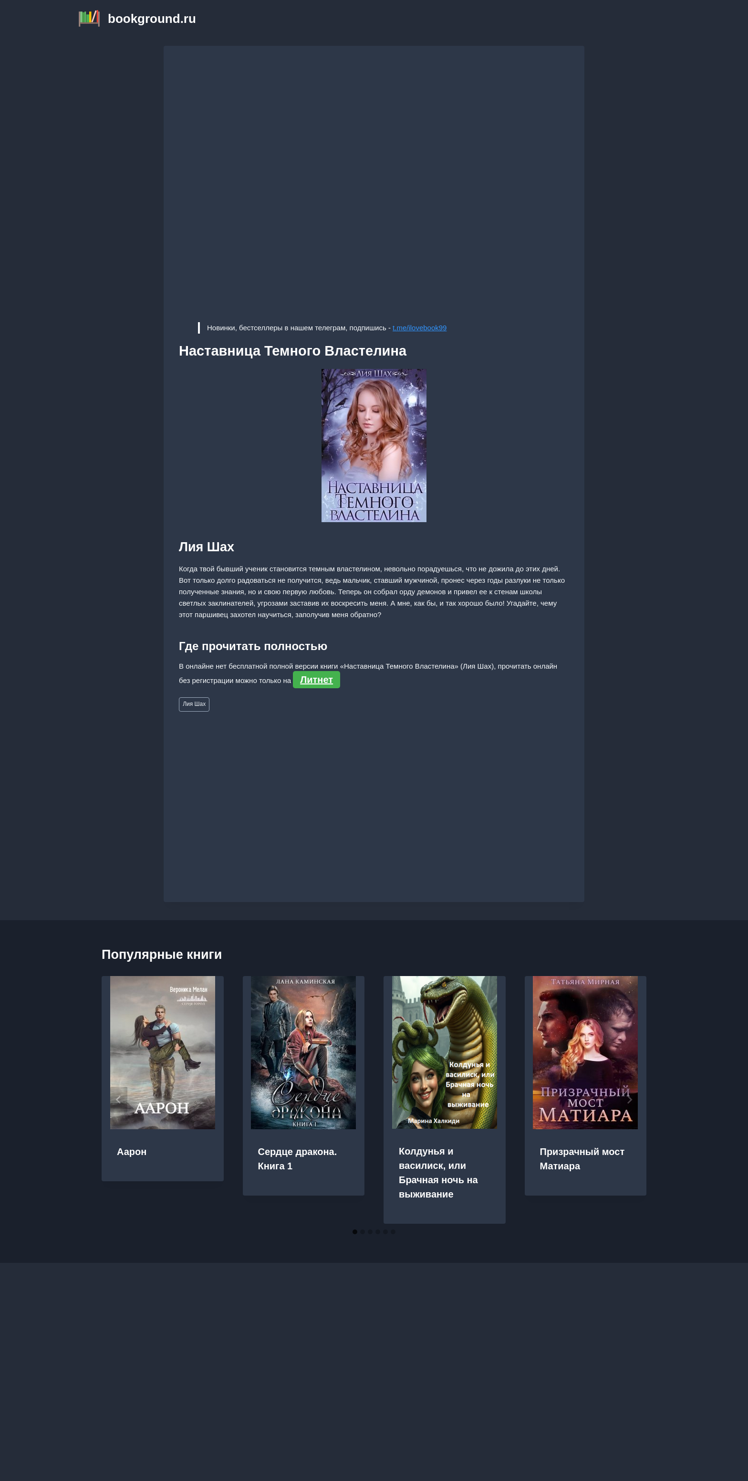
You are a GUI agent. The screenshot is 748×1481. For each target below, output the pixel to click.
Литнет (316, 679)
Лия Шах (194, 704)
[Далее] (629, 1100)
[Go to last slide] (118, 1100)
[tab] (355, 1231)
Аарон (131, 1151)
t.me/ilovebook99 (420, 328)
